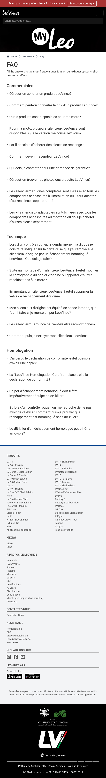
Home (12, 56)
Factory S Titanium (17, 506)
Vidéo (10, 543)
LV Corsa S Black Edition (19, 472)
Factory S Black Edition (19, 502)
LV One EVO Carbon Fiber (68, 492)
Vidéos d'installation (17, 635)
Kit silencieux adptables (19, 530)
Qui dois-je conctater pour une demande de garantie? (49, 168)
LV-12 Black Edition (65, 485)
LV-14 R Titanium (64, 468)
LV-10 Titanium (63, 482)
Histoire (11, 570)
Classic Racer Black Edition (69, 512)
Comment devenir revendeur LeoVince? (39, 156)
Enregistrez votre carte (19, 639)
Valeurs (11, 577)
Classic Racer (14, 512)
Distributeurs (13, 591)
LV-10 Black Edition (17, 478)
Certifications (14, 584)
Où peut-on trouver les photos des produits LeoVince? (49, 180)
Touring (59, 523)
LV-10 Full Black (63, 478)
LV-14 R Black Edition (18, 468)
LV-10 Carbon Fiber (17, 482)
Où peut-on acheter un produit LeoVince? (40, 94)
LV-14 (10, 461)
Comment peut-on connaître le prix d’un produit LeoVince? (53, 105)
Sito (9, 526)
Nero (9, 495)
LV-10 (58, 475)
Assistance (28, 56)
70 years (11, 587)
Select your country (81, 3)
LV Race (59, 506)
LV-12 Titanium (15, 489)
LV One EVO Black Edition (20, 492)
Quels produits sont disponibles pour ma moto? (45, 117)
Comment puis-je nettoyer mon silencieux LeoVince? (49, 336)
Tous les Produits (64, 530)
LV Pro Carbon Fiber (17, 499)
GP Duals (11, 509)
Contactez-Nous (15, 615)
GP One (59, 509)
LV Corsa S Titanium (17, 475)
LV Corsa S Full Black (66, 472)
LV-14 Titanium (15, 465)
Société (10, 567)
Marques (11, 574)
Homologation (14, 628)
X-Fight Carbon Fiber (66, 519)
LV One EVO (61, 489)
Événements (13, 564)
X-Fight (59, 516)
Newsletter (12, 642)
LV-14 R (59, 465)
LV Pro (58, 495)
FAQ (9, 632)
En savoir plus (14, 671)
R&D (9, 581)
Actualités (12, 560)
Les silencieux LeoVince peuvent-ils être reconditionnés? (52, 324)
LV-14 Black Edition (65, 461)
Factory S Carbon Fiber (67, 502)
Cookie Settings (56, 766)
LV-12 (10, 485)
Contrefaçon (13, 594)
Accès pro (12, 601)
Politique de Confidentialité (32, 766)
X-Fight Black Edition (17, 519)
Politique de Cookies (77, 766)
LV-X (9, 516)
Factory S (60, 499)
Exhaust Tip (13, 523)
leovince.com (38, 772)
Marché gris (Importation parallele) (25, 598)
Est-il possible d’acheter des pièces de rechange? (46, 145)
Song (9, 547)
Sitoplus (59, 526)
